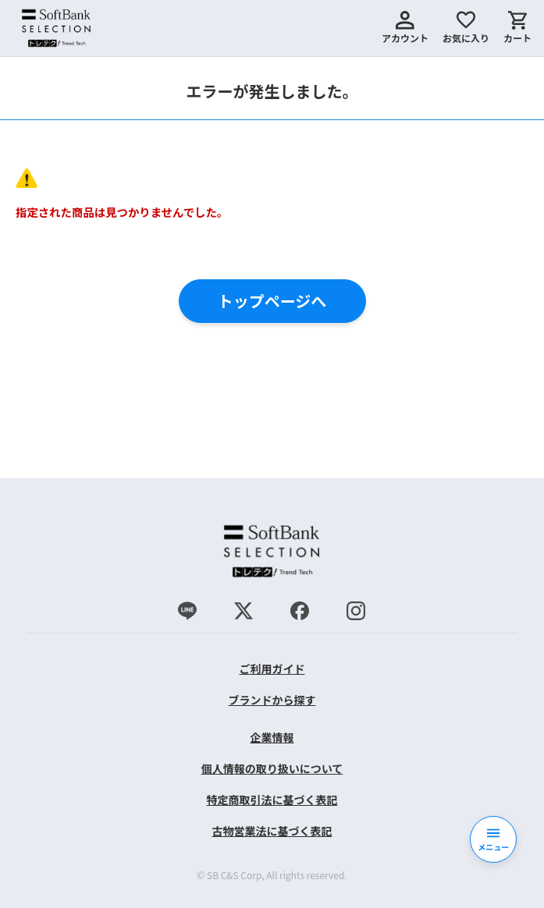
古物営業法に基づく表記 (272, 831)
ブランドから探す (271, 700)
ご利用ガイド (271, 668)
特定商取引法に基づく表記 (271, 799)
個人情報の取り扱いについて (272, 768)
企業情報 (271, 737)
